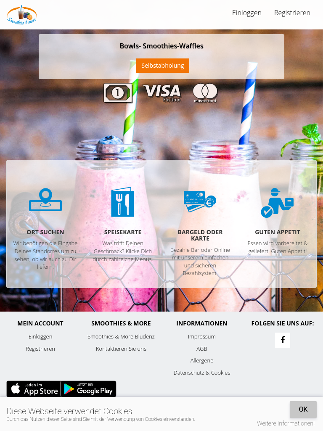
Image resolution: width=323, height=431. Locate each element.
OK (303, 409)
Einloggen (247, 12)
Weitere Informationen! (286, 423)
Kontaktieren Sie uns (121, 348)
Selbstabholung (163, 65)
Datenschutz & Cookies (202, 372)
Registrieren (292, 12)
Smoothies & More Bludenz (121, 336)
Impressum (202, 336)
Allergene (202, 360)
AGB (201, 348)
